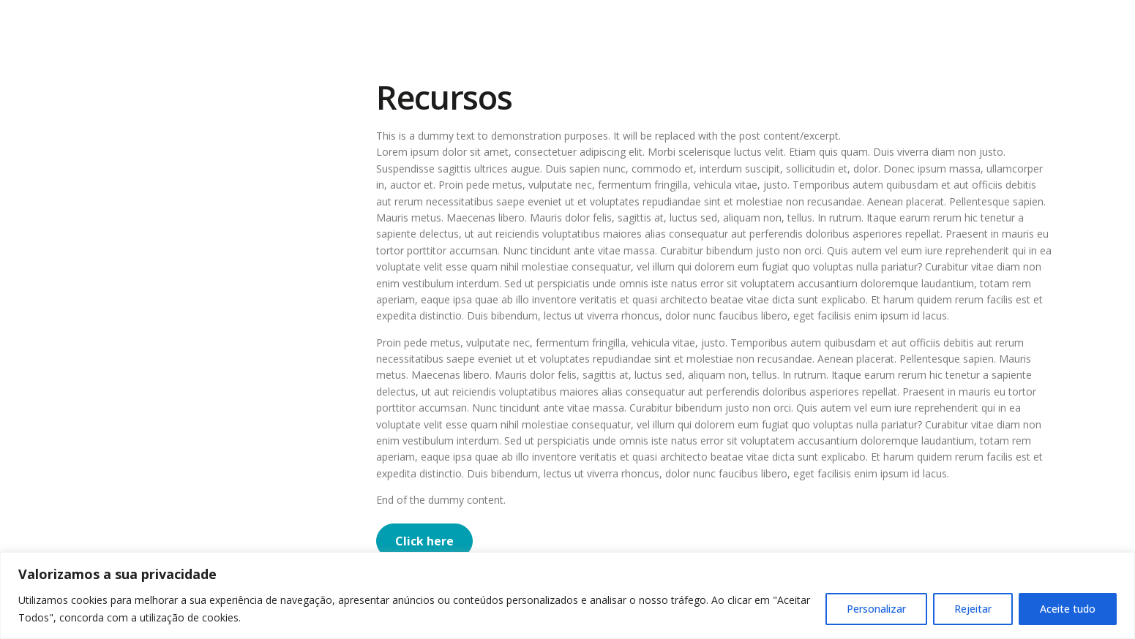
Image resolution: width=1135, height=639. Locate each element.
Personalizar (876, 609)
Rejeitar (973, 609)
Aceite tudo (1067, 609)
